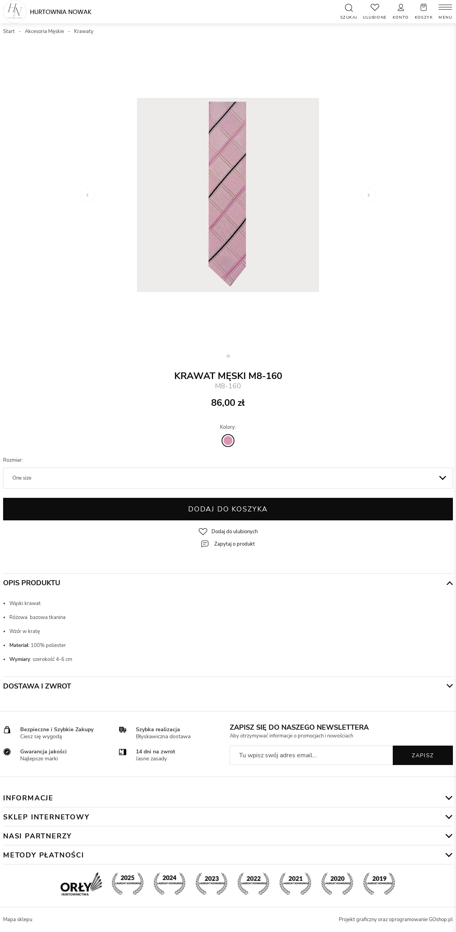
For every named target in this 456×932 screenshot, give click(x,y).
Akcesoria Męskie (44, 31)
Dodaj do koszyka (228, 509)
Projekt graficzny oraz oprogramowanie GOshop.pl (396, 919)
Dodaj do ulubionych (235, 531)
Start (9, 31)
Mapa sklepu (17, 919)
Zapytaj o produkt (234, 544)
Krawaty (84, 31)
